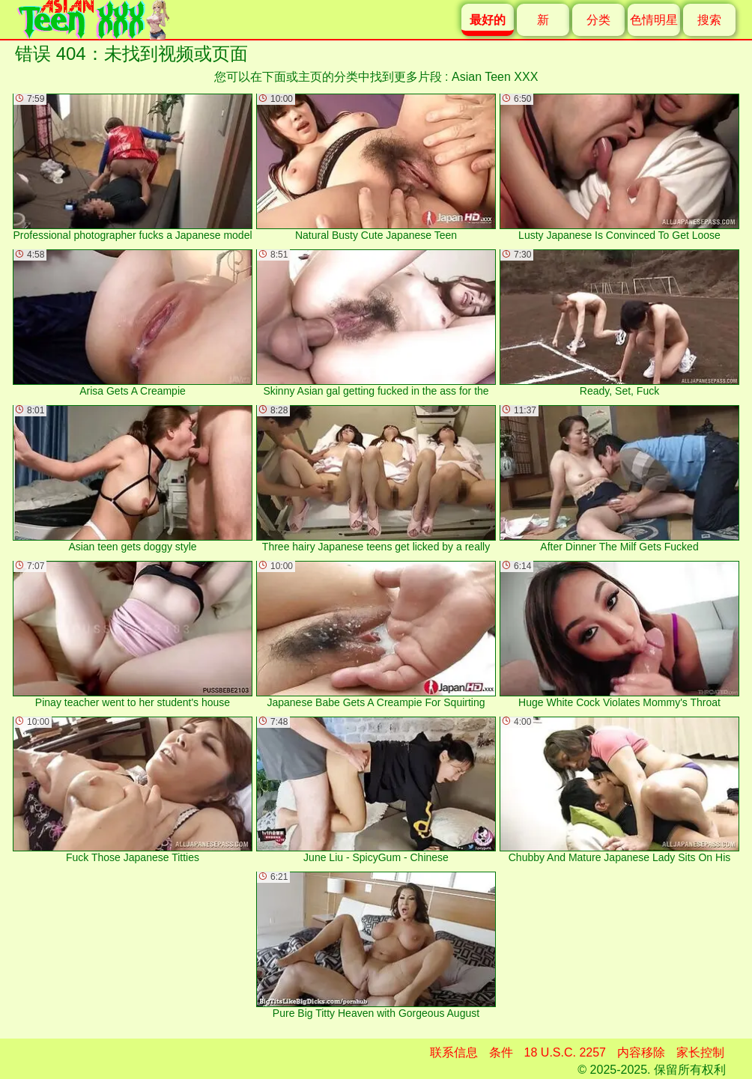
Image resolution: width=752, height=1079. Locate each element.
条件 (501, 1052)
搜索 (709, 19)
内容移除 (641, 1052)
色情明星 (654, 19)
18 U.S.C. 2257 (565, 1052)
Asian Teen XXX (495, 76)
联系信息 (454, 1052)
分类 (598, 19)
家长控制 (700, 1052)
